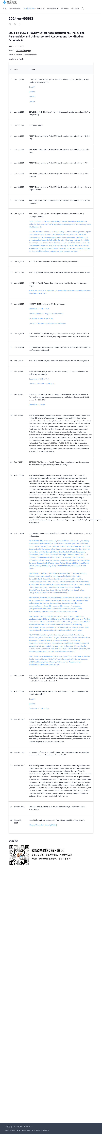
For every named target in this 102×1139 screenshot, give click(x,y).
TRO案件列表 (28, 9)
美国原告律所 (52, 9)
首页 (5, 9)
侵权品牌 (40, 9)
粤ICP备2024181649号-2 (23, 1127)
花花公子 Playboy (23, 51)
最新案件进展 (14, 9)
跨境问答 (65, 9)
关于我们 (75, 9)
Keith (21, 59)
